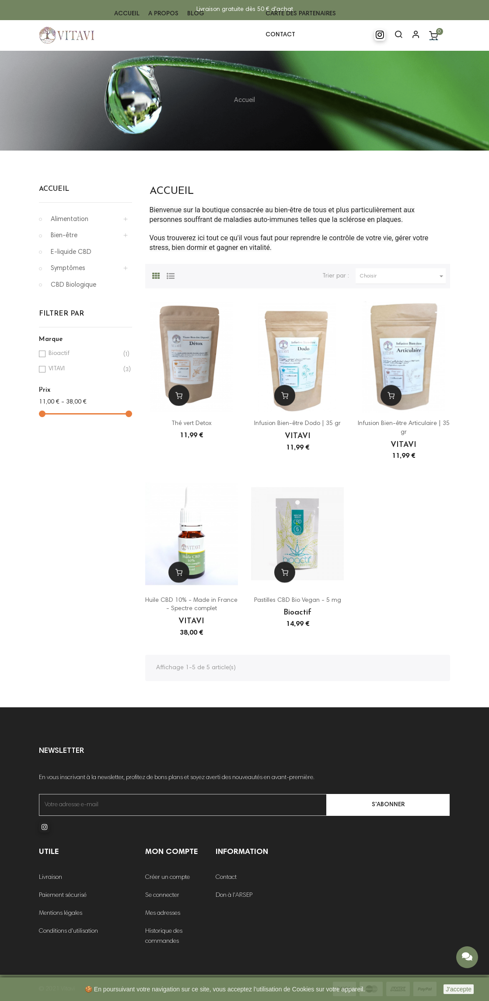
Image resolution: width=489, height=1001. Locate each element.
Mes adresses (162, 913)
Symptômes (68, 268)
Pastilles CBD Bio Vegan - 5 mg (297, 600)
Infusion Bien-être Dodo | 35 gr (297, 424)
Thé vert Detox (191, 424)
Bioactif (84, 354)
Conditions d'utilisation (68, 931)
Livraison (50, 878)
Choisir (403, 276)
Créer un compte (167, 878)
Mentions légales (60, 913)
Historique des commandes (163, 936)
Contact (226, 878)
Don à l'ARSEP (234, 895)
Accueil (54, 189)
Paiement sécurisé (63, 895)
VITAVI (84, 369)
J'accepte (459, 989)
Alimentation (69, 219)
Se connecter (162, 895)
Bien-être (64, 235)
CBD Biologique (73, 285)
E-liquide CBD (71, 252)
